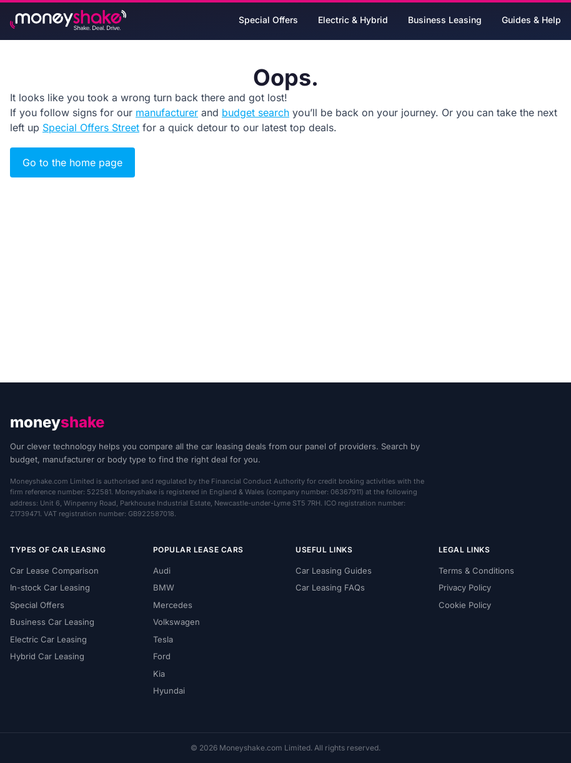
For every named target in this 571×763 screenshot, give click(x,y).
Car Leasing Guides (333, 571)
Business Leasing (445, 19)
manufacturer (167, 112)
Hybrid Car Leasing (47, 656)
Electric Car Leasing (48, 639)
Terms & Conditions (476, 571)
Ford (162, 656)
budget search (255, 112)
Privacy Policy (465, 587)
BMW (163, 587)
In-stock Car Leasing (50, 587)
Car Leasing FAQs (330, 587)
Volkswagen (176, 622)
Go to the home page (72, 162)
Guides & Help (531, 19)
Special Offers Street (90, 127)
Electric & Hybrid (353, 19)
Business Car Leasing (52, 622)
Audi (162, 571)
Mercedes (172, 605)
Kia (159, 674)
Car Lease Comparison (54, 571)
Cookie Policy (465, 605)
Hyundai (169, 691)
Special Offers (268, 19)
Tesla (163, 639)
